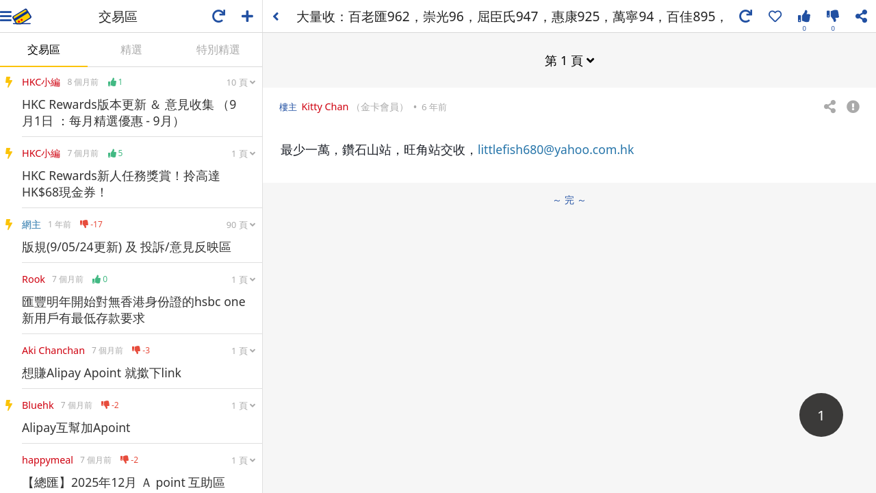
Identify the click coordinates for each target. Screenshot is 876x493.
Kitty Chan (324, 106)
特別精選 (218, 49)
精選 (131, 49)
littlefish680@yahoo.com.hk (556, 149)
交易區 (43, 49)
